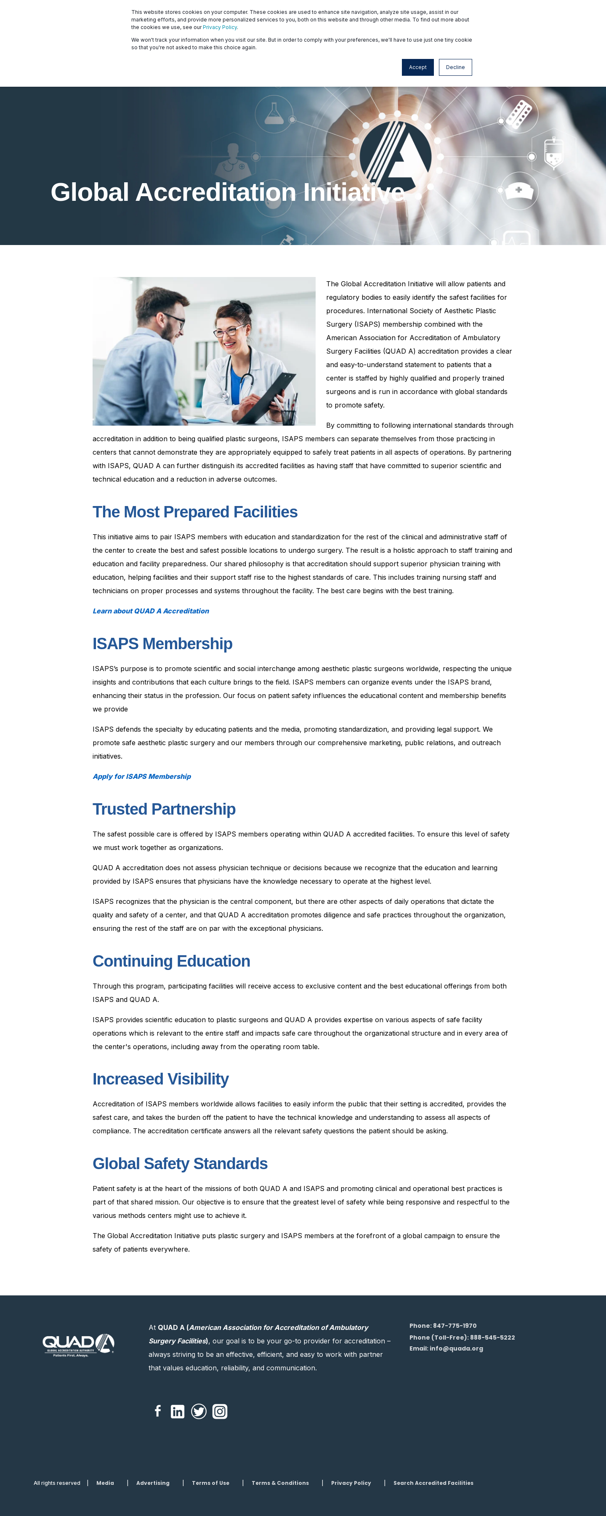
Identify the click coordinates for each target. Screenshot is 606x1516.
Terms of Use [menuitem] (210, 1483)
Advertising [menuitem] (153, 1483)
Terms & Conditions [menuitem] (280, 1483)
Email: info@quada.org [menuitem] (446, 1348)
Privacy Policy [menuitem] (351, 1483)
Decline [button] (455, 67)
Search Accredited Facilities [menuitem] (433, 1483)
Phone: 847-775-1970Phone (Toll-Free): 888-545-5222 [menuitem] (462, 1331)
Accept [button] (418, 67)
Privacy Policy (220, 27)
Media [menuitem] (105, 1483)
